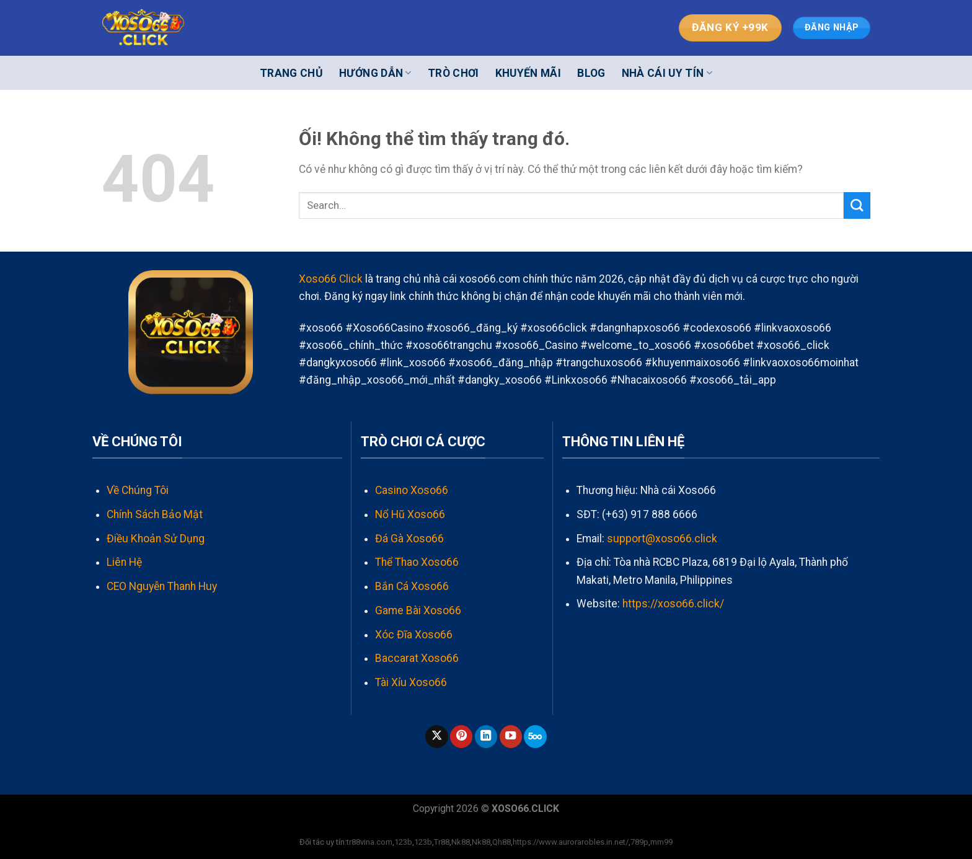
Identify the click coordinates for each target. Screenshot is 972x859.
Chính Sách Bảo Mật (155, 514)
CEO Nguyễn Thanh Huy (162, 586)
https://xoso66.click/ (673, 603)
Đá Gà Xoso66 (409, 538)
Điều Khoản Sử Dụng (156, 538)
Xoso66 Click (331, 279)
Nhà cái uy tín (667, 73)
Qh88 (501, 842)
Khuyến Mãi (528, 73)
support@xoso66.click (662, 538)
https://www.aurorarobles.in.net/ (571, 842)
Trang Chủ (291, 73)
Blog (591, 73)
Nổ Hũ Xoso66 (410, 514)
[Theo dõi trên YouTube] (511, 736)
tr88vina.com (369, 842)
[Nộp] (857, 205)
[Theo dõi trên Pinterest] (461, 736)
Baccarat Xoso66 (417, 658)
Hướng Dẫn (375, 73)
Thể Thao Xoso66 (417, 562)
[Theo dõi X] (436, 736)
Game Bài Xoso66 (418, 610)
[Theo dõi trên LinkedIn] (486, 736)
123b (403, 842)
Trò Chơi (453, 73)
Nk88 (460, 842)
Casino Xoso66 (411, 490)
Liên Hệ (124, 562)
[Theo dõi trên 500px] (535, 736)
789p (639, 842)
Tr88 (441, 842)
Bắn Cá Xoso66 (412, 586)
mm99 (661, 842)
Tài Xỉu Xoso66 (411, 682)
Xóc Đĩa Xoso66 (414, 634)
